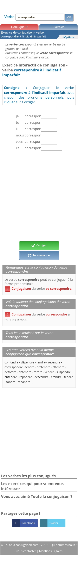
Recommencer (39, 256)
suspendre (64, 372)
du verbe (38, 288)
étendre (56, 377)
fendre (29, 367)
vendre (49, 372)
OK (69, 17)
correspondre (14, 367)
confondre (12, 362)
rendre (41, 362)
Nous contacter (26, 551)
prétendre (43, 367)
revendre (54, 362)
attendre (58, 367)
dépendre (27, 362)
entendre (11, 377)
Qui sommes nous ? (64, 545)
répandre (24, 382)
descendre (41, 377)
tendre (68, 377)
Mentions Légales (51, 551)
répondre (25, 377)
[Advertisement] (38, 196)
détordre (11, 372)
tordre (38, 372)
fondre (10, 382)
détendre (25, 372)
